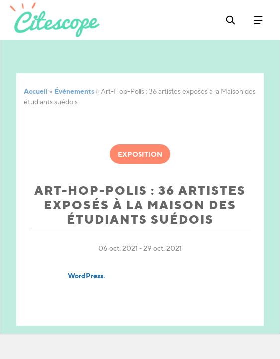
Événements (74, 91)
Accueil (36, 91)
